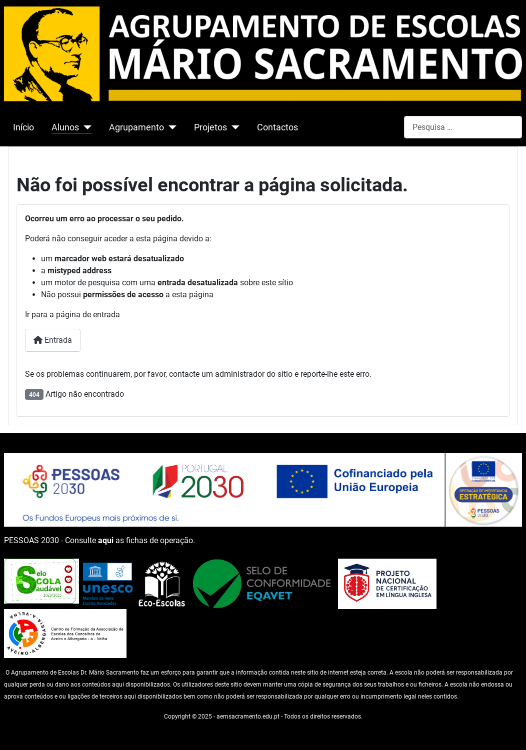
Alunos (65, 127)
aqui (106, 540)
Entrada (53, 340)
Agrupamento (136, 127)
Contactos (277, 127)
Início (23, 127)
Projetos (210, 127)
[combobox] (463, 127)
